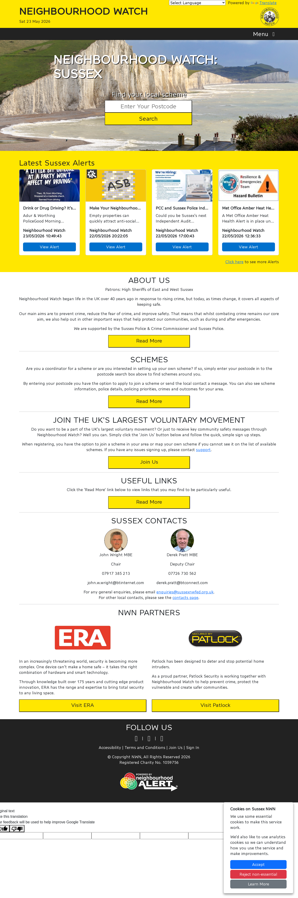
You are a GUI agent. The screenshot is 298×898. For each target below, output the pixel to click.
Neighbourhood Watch (83, 11)
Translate (264, 2)
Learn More (258, 884)
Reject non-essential (258, 874)
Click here (234, 261)
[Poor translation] (17, 828)
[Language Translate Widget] (197, 2)
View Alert (49, 247)
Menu (265, 33)
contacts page (185, 597)
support (203, 449)
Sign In (192, 747)
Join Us (176, 747)
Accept (258, 864)
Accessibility (110, 747)
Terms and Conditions (145, 747)
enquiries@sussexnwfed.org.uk (184, 592)
